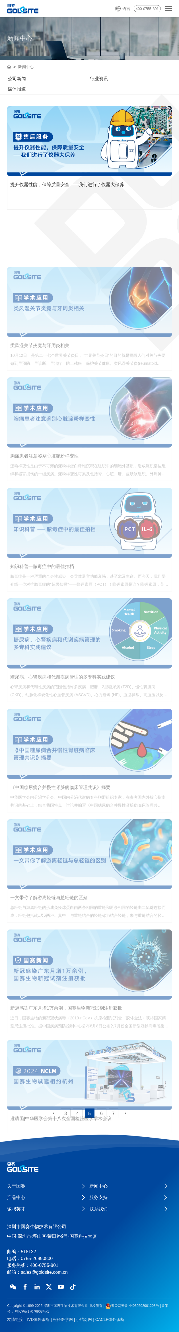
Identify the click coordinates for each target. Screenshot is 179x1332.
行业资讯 (99, 78)
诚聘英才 (16, 1208)
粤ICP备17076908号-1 (31, 1311)
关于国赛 (16, 1186)
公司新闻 (17, 78)
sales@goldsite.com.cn (44, 1272)
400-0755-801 (147, 9)
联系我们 (98, 1208)
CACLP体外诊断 (110, 1319)
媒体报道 (17, 88)
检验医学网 (63, 1319)
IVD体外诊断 (38, 1319)
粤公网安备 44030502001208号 (132, 1306)
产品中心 (16, 1197)
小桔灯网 (84, 1319)
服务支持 (98, 1197)
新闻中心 (26, 67)
